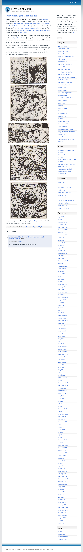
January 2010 (62, 442)
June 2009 (61, 461)
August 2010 (62, 424)
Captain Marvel (23, 32)
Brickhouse (42, 30)
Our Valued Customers (65, 198)
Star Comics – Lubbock (65, 169)
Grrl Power (61, 190)
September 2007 (63, 515)
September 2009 (63, 453)
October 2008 (62, 481)
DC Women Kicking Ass (65, 82)
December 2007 (63, 507)
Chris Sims (61, 59)
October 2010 (62, 419)
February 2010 (62, 440)
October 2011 (62, 388)
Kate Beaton (62, 195)
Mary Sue (61, 111)
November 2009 (63, 447)
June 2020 (61, 243)
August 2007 (62, 518)
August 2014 (62, 300)
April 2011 (61, 403)
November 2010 (63, 416)
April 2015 (61, 279)
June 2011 (61, 398)
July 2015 (61, 271)
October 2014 (62, 294)
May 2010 (61, 432)
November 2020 (63, 230)
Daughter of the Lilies (64, 187)
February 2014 (62, 315)
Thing (42, 227)
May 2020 (61, 245)
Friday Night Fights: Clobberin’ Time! (22, 16)
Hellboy (49, 30)
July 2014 (61, 302)
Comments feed (63, 536)
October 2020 (62, 232)
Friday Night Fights (31, 227)
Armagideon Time (63, 48)
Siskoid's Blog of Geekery (66, 129)
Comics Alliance (63, 67)
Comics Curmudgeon (64, 69)
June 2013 (61, 336)
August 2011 (62, 393)
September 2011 (63, 390)
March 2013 (61, 344)
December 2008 (63, 476)
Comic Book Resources (65, 64)
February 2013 (62, 346)
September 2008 (63, 484)
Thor (29, 26)
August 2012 (62, 362)
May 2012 (61, 370)
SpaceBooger (34, 221)
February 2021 (62, 222)
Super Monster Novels (65, 137)
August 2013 (62, 331)
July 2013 (61, 333)
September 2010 (63, 422)
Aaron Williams (62, 46)
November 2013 (63, 323)
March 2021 (61, 219)
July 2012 (61, 364)
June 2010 (61, 429)
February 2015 (62, 284)
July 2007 (61, 520)
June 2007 (61, 523)
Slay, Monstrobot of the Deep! (67, 131)
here (73, 32)
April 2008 (61, 497)
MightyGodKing (62, 113)
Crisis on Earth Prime (64, 74)
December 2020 (63, 227)
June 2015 (61, 274)
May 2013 (61, 339)
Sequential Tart (62, 126)
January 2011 (62, 411)
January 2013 (62, 349)
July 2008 (61, 489)
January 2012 (62, 380)
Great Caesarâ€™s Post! (65, 98)
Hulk (39, 227)
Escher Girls (62, 87)
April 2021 (61, 217)
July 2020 (61, 240)
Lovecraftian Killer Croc (20, 23)
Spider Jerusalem (33, 30)
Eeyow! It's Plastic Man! (65, 85)
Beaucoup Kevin (63, 51)
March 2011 (61, 406)
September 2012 (63, 359)
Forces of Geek (62, 90)
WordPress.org (62, 539)
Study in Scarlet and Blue (65, 203)
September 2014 (63, 297)
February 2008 (62, 502)
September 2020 (63, 235)
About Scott (72, 2)
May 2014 (61, 307)
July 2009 (61, 458)
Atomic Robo (62, 182)
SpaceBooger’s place (19, 38)
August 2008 (62, 486)
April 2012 (61, 372)
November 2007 (63, 510)
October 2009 (62, 450)
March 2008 (61, 499)
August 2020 (62, 237)
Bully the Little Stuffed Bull (66, 56)
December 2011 (63, 383)
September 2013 (63, 328)
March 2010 (61, 437)
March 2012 (61, 375)
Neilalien (61, 119)
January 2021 (62, 224)
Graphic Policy (62, 95)
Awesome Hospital (63, 185)
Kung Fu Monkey (63, 108)
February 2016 (62, 253)
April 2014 (61, 310)
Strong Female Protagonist (66, 200)
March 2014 (61, 313)
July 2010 (61, 427)
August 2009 (62, 455)
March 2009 (61, 468)
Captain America (34, 28)
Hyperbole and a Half (64, 192)
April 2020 (61, 248)
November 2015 (63, 261)
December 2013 (63, 320)
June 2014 (61, 305)
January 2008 (62, 505)
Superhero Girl (62, 205)
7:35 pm (20, 241)
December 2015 (63, 258)
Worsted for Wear (63, 208)
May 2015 (61, 276)
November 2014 (63, 292)
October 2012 (62, 357)
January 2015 (62, 287)
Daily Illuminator (63, 80)
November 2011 (63, 385)
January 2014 (62, 318)
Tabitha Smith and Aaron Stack (18, 26)
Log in (60, 531)
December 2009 (63, 445)
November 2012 (63, 354)
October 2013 (62, 326)
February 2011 (62, 409)
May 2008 (61, 494)
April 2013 (61, 341)
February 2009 (62, 471)
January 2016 (62, 255)
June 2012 (61, 367)
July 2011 (61, 396)
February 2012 (62, 377)
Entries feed (62, 534)
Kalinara (60, 105)
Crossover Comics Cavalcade (67, 77)
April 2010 (61, 435)
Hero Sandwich (21, 8)
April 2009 (61, 466)
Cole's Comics (62, 61)
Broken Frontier (63, 54)
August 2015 (62, 268)
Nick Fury (17, 28)
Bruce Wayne (25, 28)
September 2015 (63, 266)
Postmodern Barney (64, 121)
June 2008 (61, 492)
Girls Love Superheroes (65, 93)
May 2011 (61, 401)
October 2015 (62, 263)
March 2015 (61, 281)
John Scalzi (61, 103)
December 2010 (63, 414)
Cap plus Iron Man (22, 30)
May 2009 (61, 463)
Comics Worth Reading (65, 72)
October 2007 (62, 512)
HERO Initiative (62, 100)
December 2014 (63, 289)
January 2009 (62, 474)
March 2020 (61, 250)
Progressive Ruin (63, 124)
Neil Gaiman (62, 116)
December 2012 (63, 351)
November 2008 (63, 479)
